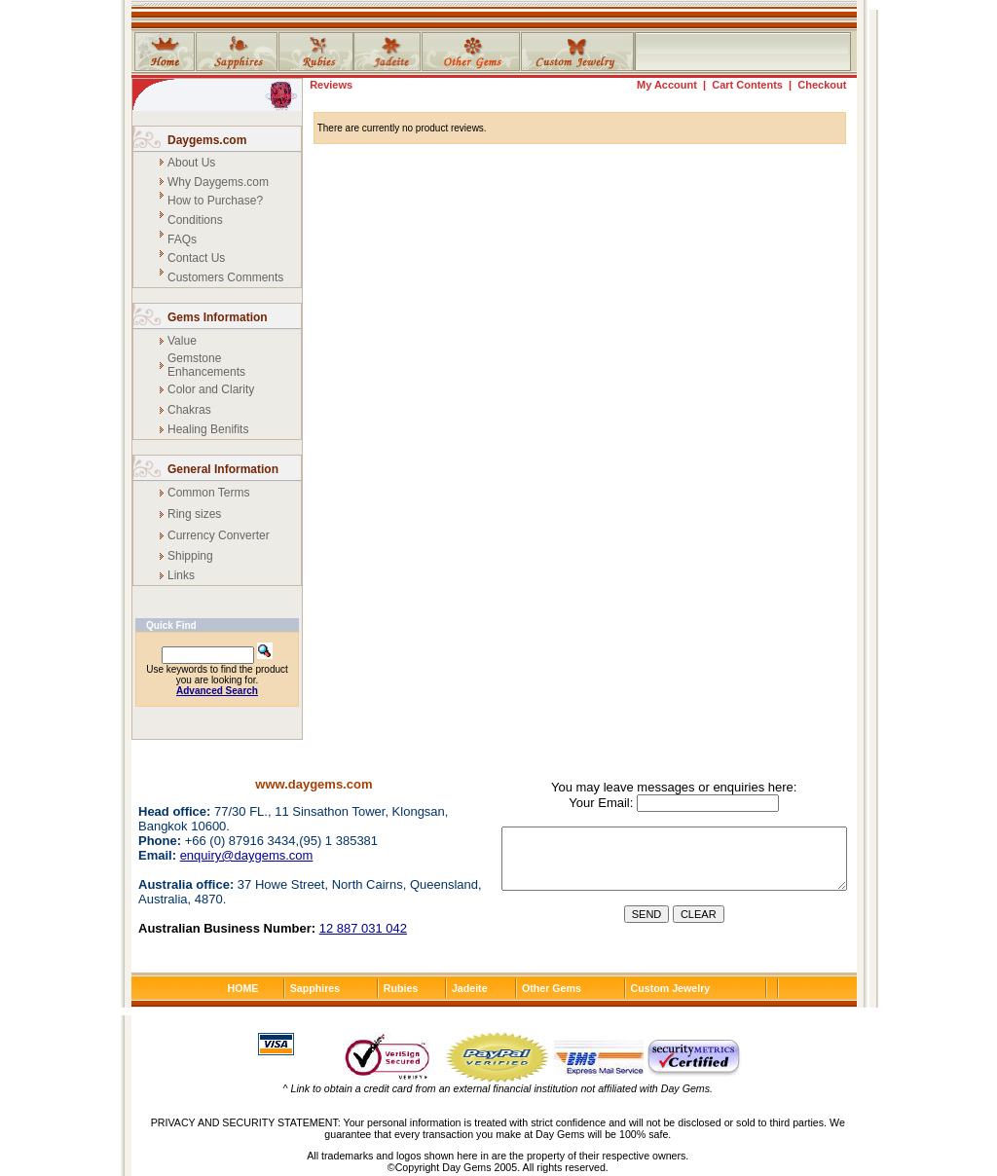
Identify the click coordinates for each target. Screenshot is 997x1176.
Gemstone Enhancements (206, 365)
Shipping (190, 556)
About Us (191, 162)
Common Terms (208, 492)
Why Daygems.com (218, 182)
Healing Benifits (207, 429)
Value (182, 341)
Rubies (401, 988)
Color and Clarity (210, 389)
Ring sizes (194, 514)
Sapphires (315, 988)
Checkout (821, 85)
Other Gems (551, 988)
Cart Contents (747, 85)
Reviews (331, 85)
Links (181, 575)
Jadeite (470, 988)
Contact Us (196, 258)
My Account (667, 85)
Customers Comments (225, 277)
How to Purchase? (215, 200)
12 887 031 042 (363, 928)
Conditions (195, 220)
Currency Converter (218, 535)
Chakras (189, 410)
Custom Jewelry (671, 988)
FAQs (182, 239)
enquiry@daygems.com (247, 855)
